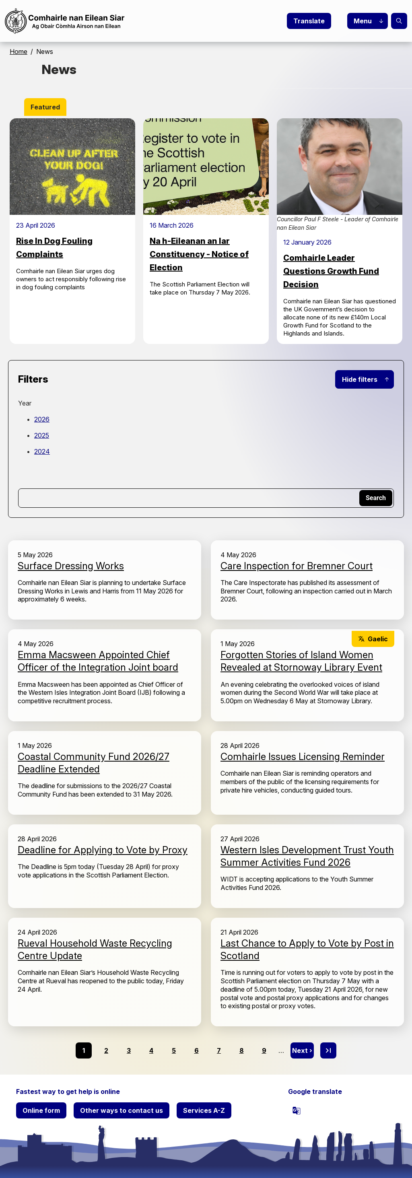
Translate (309, 21)
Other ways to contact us (121, 1110)
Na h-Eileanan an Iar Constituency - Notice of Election (199, 254)
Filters (33, 379)
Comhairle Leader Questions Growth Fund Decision (331, 271)
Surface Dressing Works (71, 566)
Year (24, 403)
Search (399, 21)
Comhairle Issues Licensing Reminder (302, 756)
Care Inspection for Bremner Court (296, 566)
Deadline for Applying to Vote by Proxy (102, 850)
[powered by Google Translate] (296, 1110)
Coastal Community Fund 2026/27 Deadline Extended (93, 763)
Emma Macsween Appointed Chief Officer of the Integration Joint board (98, 661)
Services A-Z (204, 1110)
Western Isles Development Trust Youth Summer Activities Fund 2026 (307, 856)
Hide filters (359, 379)
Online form (41, 1110)
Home (18, 51)
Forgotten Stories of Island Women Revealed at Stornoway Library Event (301, 661)
